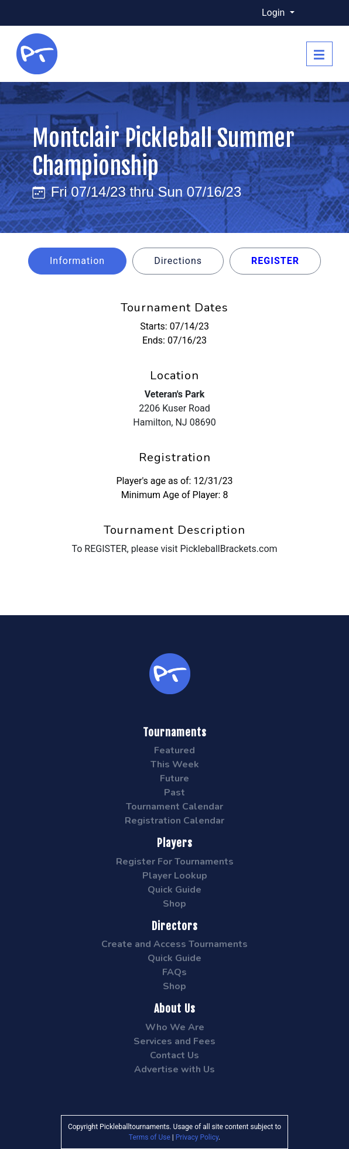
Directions (178, 260)
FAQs (174, 972)
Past (174, 792)
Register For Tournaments (175, 861)
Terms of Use (149, 1137)
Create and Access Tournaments (174, 944)
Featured (174, 750)
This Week (174, 764)
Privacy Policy (197, 1137)
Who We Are (174, 1027)
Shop (174, 903)
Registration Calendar (174, 820)
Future (174, 778)
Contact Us (174, 1055)
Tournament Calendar (174, 806)
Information (77, 260)
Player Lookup (174, 875)
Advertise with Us (174, 1069)
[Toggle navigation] (319, 54)
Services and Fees (174, 1041)
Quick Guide (174, 889)
